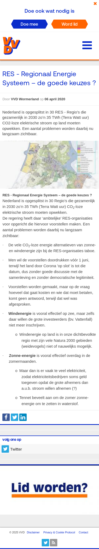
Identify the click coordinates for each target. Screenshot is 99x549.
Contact (83, 532)
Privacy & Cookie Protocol (59, 532)
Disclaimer (33, 532)
